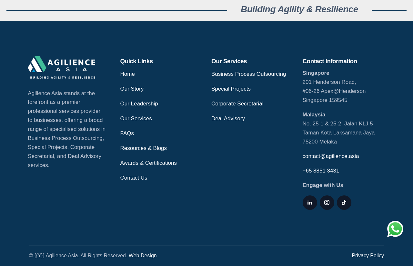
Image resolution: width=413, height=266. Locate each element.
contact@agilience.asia (331, 156)
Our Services (136, 118)
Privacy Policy (368, 255)
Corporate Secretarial (237, 104)
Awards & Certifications (148, 163)
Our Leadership (139, 104)
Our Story (132, 89)
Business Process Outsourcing (248, 74)
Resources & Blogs (143, 148)
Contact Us (133, 178)
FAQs (127, 133)
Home (127, 74)
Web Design (143, 255)
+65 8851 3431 (321, 171)
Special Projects (231, 89)
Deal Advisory (228, 118)
